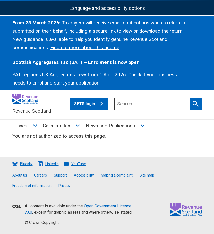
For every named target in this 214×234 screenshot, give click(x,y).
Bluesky (26, 164)
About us (19, 175)
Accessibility (84, 175)
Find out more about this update (84, 48)
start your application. (77, 83)
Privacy (64, 185)
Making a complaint (117, 175)
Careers (40, 175)
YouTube (78, 164)
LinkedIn (52, 164)
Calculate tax (56, 126)
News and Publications (110, 126)
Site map (147, 175)
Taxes (20, 126)
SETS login (91, 104)
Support (60, 175)
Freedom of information (32, 185)
